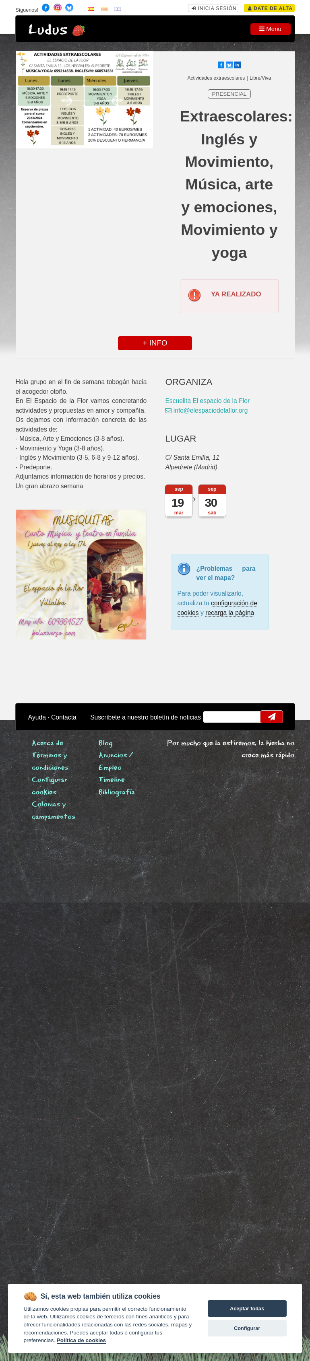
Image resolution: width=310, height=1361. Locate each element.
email (214, 716)
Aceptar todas (247, 1308)
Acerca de (47, 743)
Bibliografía (117, 792)
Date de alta (270, 8)
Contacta (63, 717)
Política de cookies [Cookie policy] (81, 1340)
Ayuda (37, 717)
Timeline (112, 780)
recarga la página (229, 612)
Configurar (247, 1328)
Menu (270, 28)
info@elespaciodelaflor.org (206, 410)
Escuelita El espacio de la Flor (207, 400)
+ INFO (155, 343)
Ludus (48, 30)
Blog (106, 743)
